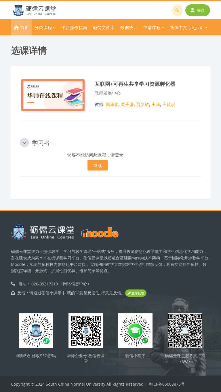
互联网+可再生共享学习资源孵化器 (135, 83)
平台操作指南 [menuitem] (74, 27)
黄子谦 (127, 104)
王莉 (155, 104)
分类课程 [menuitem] (43, 27)
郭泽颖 (112, 104)
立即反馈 (135, 293)
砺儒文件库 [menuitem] (104, 27)
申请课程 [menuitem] (152, 27)
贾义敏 (142, 104)
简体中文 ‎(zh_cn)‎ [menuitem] (186, 27)
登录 (197, 10)
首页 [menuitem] (24, 27)
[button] (24, 142)
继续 (97, 165)
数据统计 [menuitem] (129, 27)
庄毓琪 (168, 104)
